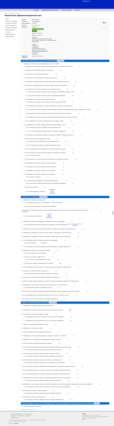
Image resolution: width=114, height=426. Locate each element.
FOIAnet (83, 419)
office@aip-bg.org (15, 417)
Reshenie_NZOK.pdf (38, 33)
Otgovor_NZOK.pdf (38, 35)
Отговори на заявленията (11, 27)
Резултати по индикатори (11, 21)
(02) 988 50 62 (14, 415)
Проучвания (11, 13)
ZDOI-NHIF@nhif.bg (36, 21)
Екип (10, 421)
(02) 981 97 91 (21, 415)
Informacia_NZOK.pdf (38, 56)
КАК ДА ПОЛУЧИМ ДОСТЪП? (50, 10)
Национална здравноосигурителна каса (23, 15)
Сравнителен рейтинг (10, 34)
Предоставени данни (10, 29)
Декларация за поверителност (19, 421)
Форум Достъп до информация (89, 418)
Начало (6, 13)
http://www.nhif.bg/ (35, 19)
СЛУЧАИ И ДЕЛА (66, 10)
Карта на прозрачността (10, 25)
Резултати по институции (11, 23)
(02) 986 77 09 (28, 415)
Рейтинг (7, 19)
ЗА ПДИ (36, 10)
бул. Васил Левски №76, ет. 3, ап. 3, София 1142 (21, 414)
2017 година (17, 13)
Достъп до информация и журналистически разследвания (95, 416)
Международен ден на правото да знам (91, 415)
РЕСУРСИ (77, 10)
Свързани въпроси (9, 36)
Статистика (7, 32)
